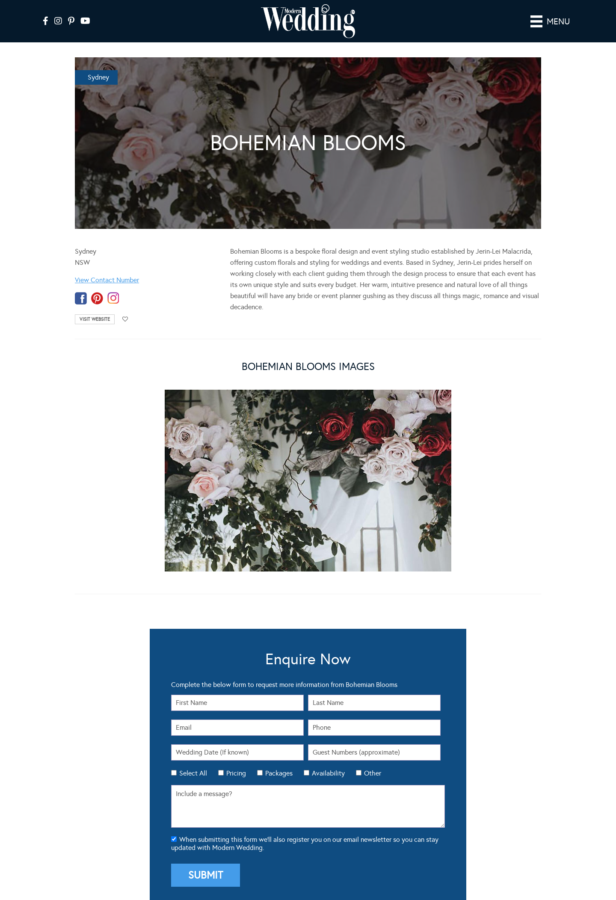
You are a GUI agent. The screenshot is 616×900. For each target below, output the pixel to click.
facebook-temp (81, 298)
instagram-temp (113, 298)
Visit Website (95, 319)
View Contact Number (107, 280)
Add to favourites (125, 319)
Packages (279, 773)
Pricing (236, 773)
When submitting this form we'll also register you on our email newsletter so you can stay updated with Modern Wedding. (304, 843)
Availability (328, 773)
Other (372, 773)
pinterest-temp (97, 298)
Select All (193, 773)
